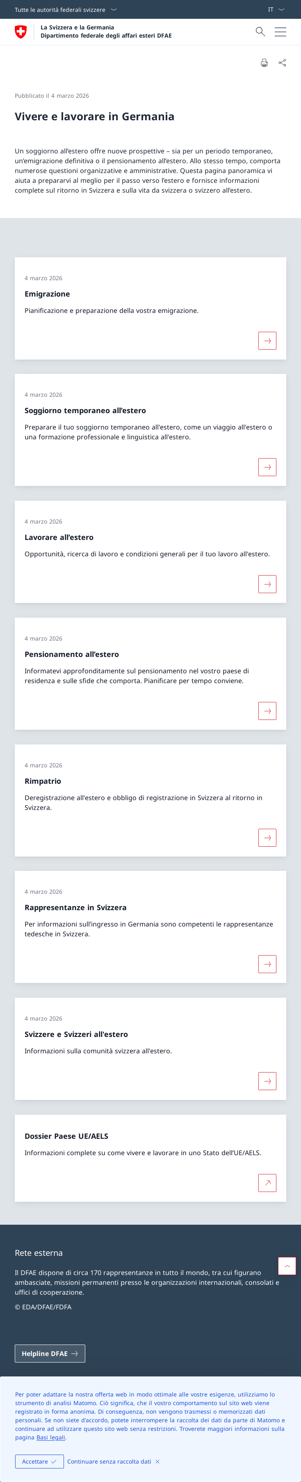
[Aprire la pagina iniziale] (93, 32)
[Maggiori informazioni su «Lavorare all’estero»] (267, 584)
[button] (287, 1266)
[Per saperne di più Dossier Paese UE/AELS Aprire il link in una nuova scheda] (267, 1183)
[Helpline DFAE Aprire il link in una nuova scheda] (50, 1354)
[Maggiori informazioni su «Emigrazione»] (267, 340)
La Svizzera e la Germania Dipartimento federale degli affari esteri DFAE (106, 31)
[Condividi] (282, 63)
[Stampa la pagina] (264, 63)
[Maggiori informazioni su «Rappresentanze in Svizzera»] (267, 964)
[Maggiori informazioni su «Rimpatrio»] (267, 837)
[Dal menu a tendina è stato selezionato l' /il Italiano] (276, 9)
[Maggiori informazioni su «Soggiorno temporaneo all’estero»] (267, 467)
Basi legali (50, 1437)
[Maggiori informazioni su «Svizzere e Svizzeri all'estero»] (267, 1081)
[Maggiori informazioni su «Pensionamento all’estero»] (267, 711)
